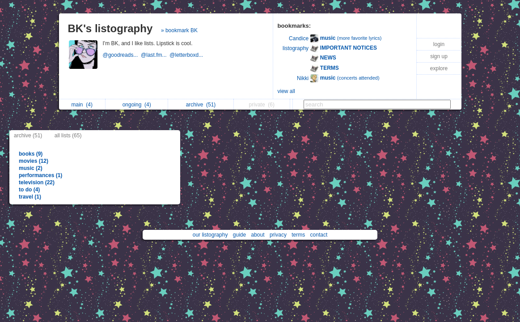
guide (239, 235)
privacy (278, 235)
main (82, 105)
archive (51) (28, 135)
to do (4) (29, 189)
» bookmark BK (179, 30)
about (258, 235)
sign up (439, 56)
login (438, 44)
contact (319, 235)
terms (298, 235)
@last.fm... (155, 55)
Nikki (303, 78)
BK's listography (110, 28)
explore (439, 68)
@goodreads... (122, 55)
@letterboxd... (186, 55)
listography (296, 48)
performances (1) (40, 175)
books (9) (30, 154)
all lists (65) (68, 135)
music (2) (30, 168)
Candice (299, 38)
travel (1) (30, 197)
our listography (210, 235)
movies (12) (33, 161)
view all (286, 91)
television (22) (37, 182)
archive (201, 105)
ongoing (137, 105)
